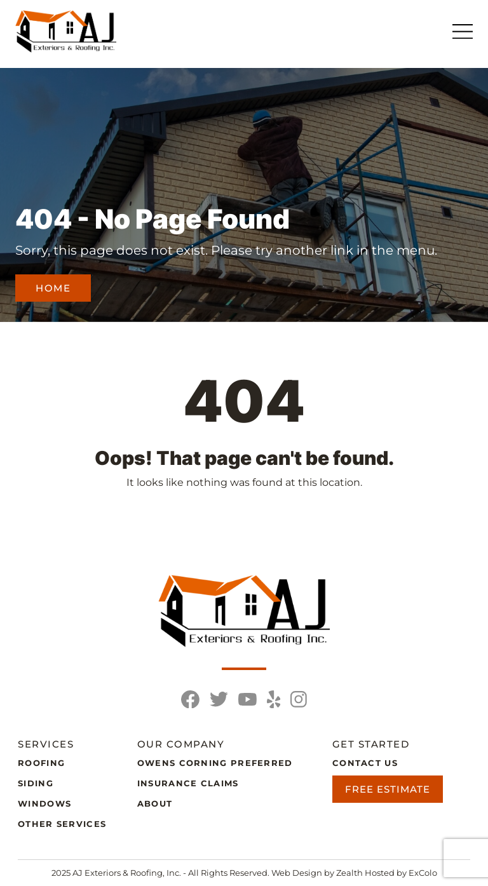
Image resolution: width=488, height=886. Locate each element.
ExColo (423, 873)
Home (53, 288)
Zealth (350, 873)
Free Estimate (387, 789)
